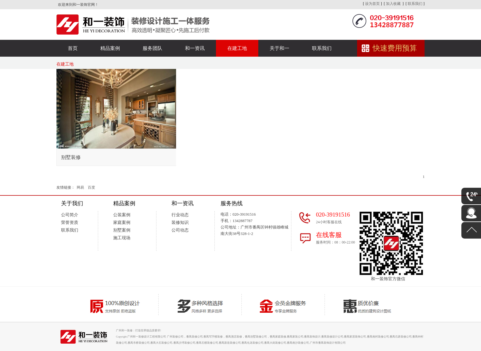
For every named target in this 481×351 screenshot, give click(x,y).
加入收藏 (393, 4)
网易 (80, 187)
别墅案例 (121, 230)
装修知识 (180, 222)
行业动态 (180, 215)
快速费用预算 (395, 48)
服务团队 (152, 48)
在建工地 (237, 48)
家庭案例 (121, 222)
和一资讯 (195, 48)
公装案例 (121, 215)
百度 (91, 187)
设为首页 (372, 4)
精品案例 (110, 48)
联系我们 (415, 4)
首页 (73, 48)
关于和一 (279, 48)
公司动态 (180, 230)
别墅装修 (71, 157)
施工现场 (121, 238)
